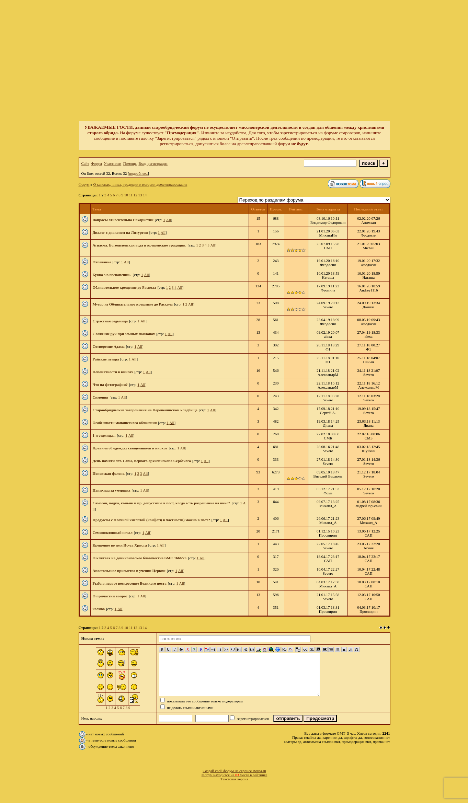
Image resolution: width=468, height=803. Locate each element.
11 (131, 195)
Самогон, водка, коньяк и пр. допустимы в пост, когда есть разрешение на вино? (161, 503)
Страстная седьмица (110, 321)
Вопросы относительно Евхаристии (123, 220)
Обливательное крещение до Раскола (124, 287)
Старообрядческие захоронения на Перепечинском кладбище (145, 410)
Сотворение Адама (109, 346)
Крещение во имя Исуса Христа (120, 545)
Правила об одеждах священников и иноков (130, 448)
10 (126, 195)
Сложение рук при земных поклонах (124, 334)
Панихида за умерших (111, 490)
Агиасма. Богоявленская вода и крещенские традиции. (139, 245)
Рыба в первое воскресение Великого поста (130, 583)
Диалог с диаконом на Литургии (120, 232)
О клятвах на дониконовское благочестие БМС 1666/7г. (140, 558)
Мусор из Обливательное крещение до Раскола (133, 304)
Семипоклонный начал (113, 532)
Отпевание (102, 262)
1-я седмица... (104, 435)
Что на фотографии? (110, 384)
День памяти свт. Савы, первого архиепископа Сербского (142, 461)
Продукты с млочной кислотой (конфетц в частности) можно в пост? (151, 520)
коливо (99, 609)
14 (145, 195)
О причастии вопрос (110, 596)
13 (140, 195)
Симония (101, 397)
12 (135, 195)
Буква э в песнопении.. (112, 275)
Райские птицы (106, 359)
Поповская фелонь (109, 473)
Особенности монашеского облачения (125, 423)
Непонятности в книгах (113, 372)
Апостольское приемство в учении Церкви (129, 571)
